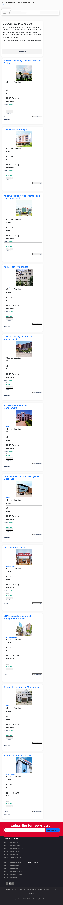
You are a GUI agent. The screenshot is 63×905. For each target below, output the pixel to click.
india (2, 4)
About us (8, 889)
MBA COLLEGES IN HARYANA (12, 865)
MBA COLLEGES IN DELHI (11, 842)
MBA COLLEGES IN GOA (10, 877)
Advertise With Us (31, 889)
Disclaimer (31, 893)
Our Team (14, 889)
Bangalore (6, 13)
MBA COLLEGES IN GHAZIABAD (12, 857)
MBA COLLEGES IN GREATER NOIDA (13, 874)
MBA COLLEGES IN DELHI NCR (12, 845)
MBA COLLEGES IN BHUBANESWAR (13, 848)
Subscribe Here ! (52, 830)
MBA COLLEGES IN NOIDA (11, 854)
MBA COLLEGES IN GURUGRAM (12, 862)
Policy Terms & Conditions (50, 889)
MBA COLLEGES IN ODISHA (11, 868)
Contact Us (22, 889)
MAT (23, 13)
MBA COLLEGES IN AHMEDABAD (12, 851)
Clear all (6, 10)
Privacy (40, 889)
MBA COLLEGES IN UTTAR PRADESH (13, 871)
